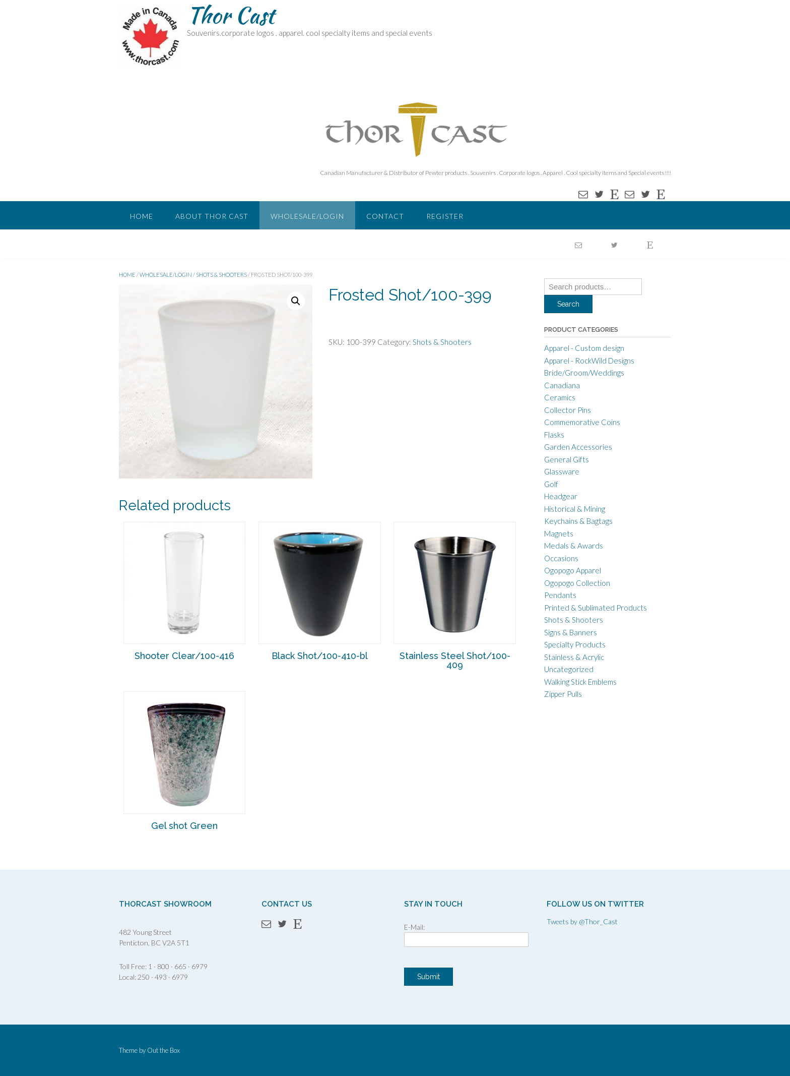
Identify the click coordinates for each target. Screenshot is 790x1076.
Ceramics (559, 397)
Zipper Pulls (563, 693)
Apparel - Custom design (584, 347)
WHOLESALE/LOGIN (307, 216)
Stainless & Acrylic (574, 657)
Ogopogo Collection (577, 582)
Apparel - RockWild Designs (589, 360)
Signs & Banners (570, 632)
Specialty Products (575, 644)
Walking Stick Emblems (580, 681)
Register (445, 216)
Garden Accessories (578, 446)
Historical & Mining (574, 508)
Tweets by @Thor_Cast (582, 921)
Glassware (561, 471)
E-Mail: (414, 927)
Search (568, 304)
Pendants (560, 595)
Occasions (561, 558)
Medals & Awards (573, 545)
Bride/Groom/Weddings (584, 372)
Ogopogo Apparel (572, 570)
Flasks (554, 434)
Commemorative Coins (582, 422)
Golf (551, 484)
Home (141, 216)
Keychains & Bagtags (578, 520)
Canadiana (562, 385)
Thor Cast (230, 15)
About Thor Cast (211, 216)
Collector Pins (567, 409)
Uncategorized (569, 669)
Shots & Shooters (221, 274)
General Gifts (566, 459)
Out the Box (163, 1050)
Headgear (560, 496)
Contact (385, 216)
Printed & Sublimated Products (595, 607)
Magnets (558, 533)
